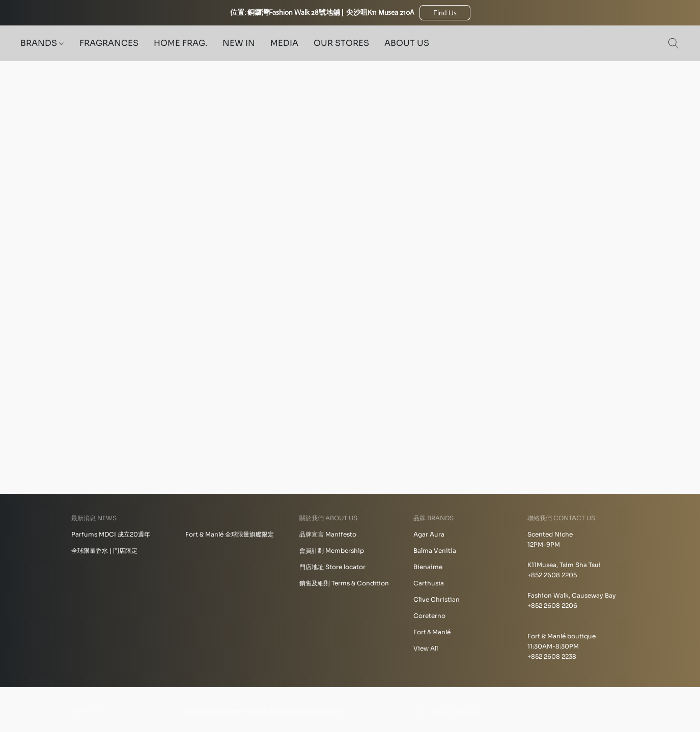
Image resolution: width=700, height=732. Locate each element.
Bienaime (427, 567)
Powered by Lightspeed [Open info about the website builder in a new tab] (449, 711)
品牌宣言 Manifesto (327, 534)
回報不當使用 (89, 711)
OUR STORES (341, 43)
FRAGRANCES (108, 43)
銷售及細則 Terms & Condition (344, 583)
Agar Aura (428, 534)
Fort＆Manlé (432, 632)
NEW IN (238, 43)
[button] (444, 12)
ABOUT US (406, 43)
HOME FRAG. (180, 43)
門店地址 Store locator (332, 567)
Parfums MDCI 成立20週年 (110, 534)
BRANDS (42, 43)
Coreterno (429, 616)
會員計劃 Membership (331, 550)
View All (425, 648)
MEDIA (284, 43)
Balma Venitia (434, 550)
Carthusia (428, 583)
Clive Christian (436, 599)
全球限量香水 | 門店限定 (104, 550)
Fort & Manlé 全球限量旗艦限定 (229, 534)
